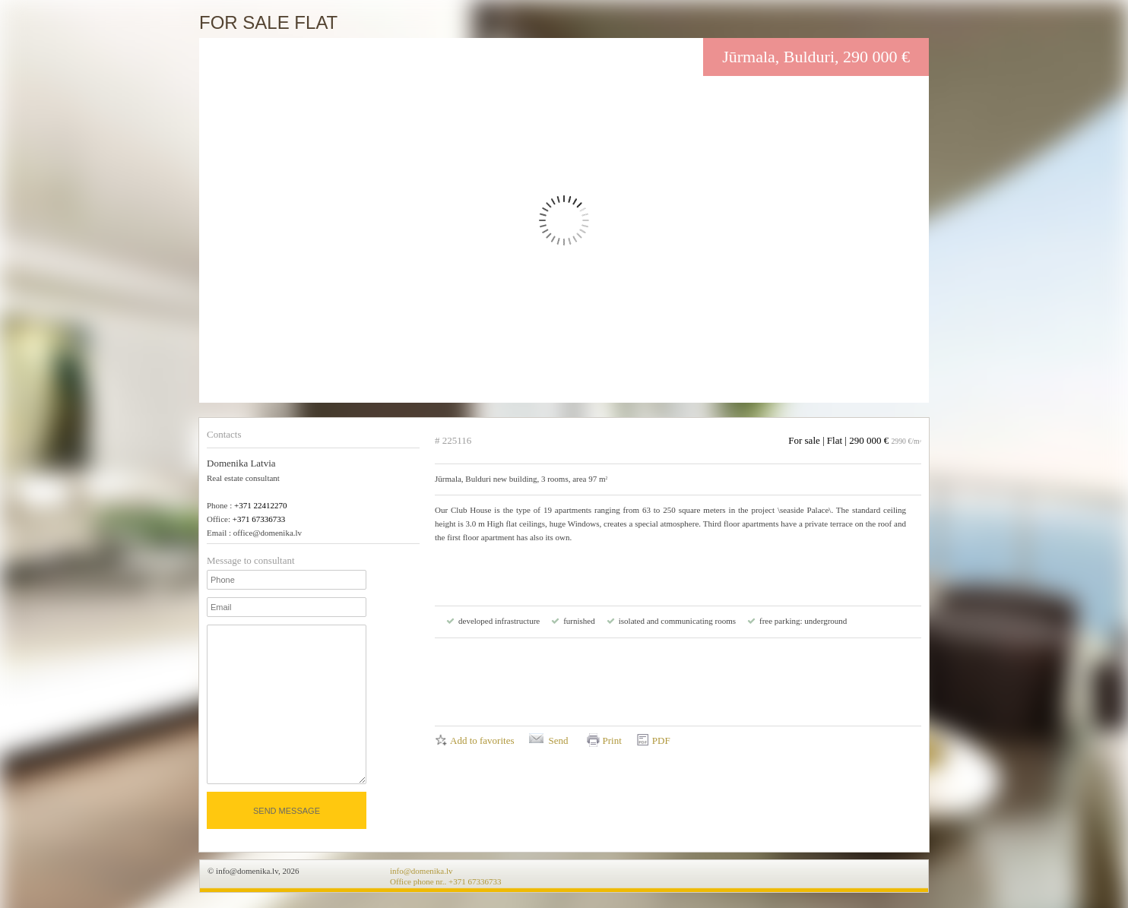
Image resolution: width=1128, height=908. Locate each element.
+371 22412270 (260, 505)
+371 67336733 (259, 519)
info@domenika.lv (421, 870)
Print (611, 740)
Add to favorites (482, 740)
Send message (286, 810)
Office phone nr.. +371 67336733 (446, 881)
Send (558, 740)
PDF (661, 740)
